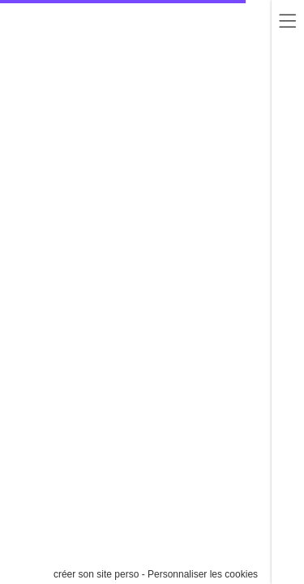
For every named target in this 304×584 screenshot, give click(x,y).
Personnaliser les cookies (203, 574)
